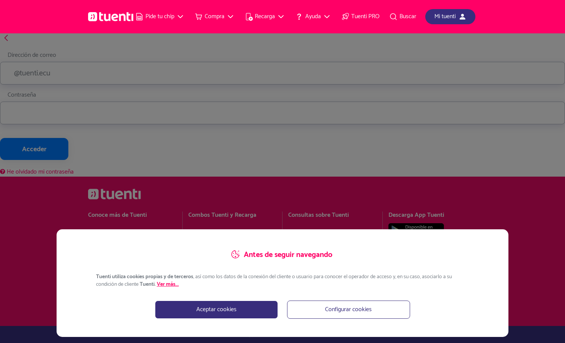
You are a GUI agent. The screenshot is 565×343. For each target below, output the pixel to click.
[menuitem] (160, 16)
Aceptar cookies (216, 309)
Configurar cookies (348, 309)
